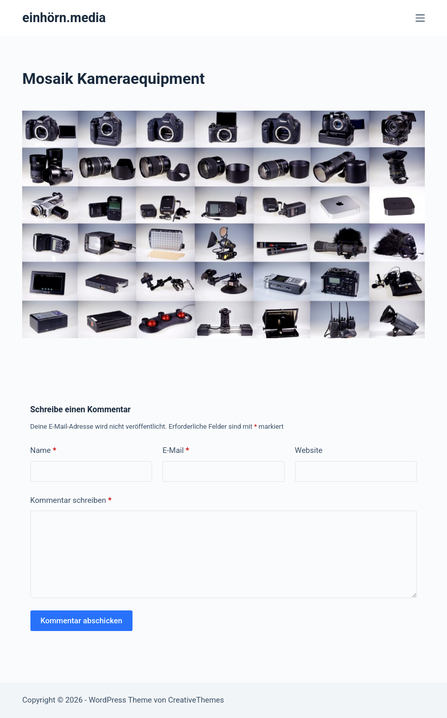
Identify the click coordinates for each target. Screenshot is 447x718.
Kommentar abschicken (82, 620)
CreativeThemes (196, 700)
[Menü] (420, 18)
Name (43, 450)
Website (309, 450)
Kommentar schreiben (71, 500)
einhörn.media (64, 17)
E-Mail (175, 450)
